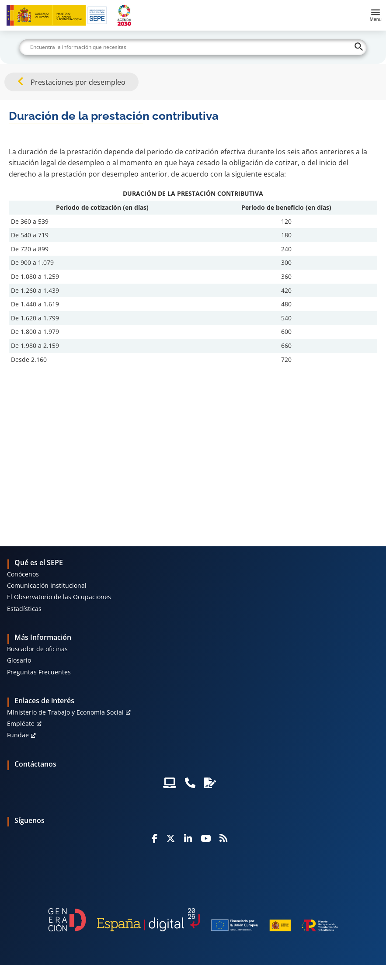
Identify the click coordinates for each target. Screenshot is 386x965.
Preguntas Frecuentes (39, 672)
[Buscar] (193, 47)
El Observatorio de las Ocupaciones (59, 597)
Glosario (19, 660)
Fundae (18, 735)
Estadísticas (24, 608)
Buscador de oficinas (37, 649)
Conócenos (23, 574)
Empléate (21, 723)
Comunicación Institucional (47, 585)
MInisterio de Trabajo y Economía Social (65, 712)
